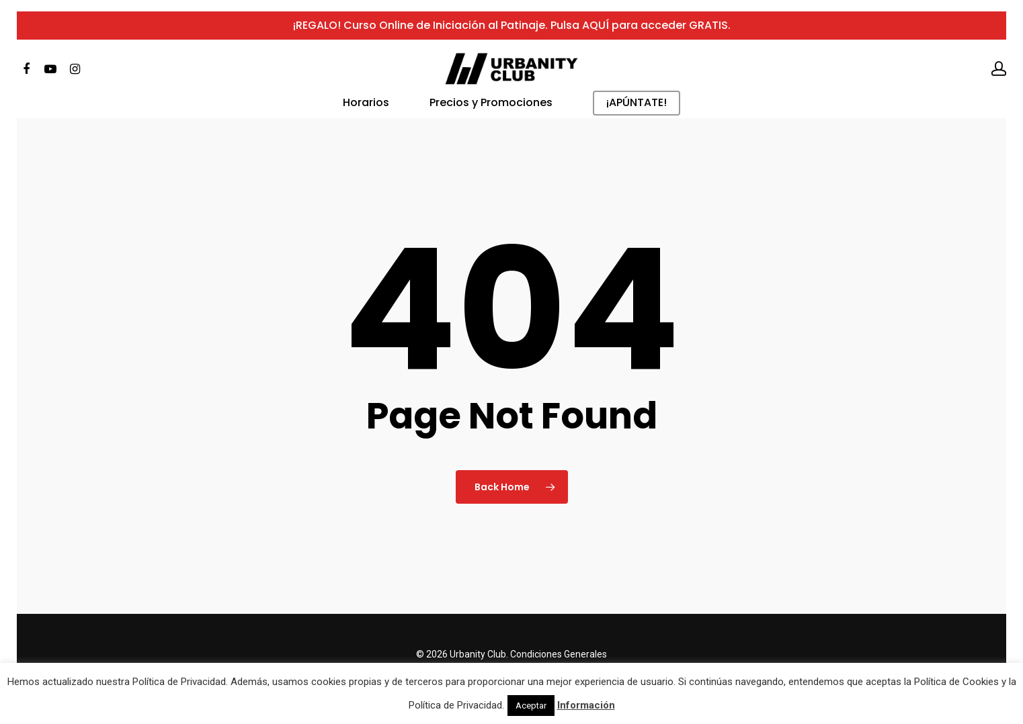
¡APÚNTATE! (636, 115)
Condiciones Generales (558, 654)
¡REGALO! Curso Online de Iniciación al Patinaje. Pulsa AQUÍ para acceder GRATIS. (512, 30)
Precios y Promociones (491, 115)
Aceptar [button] (531, 705)
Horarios (366, 115)
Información (586, 705)
